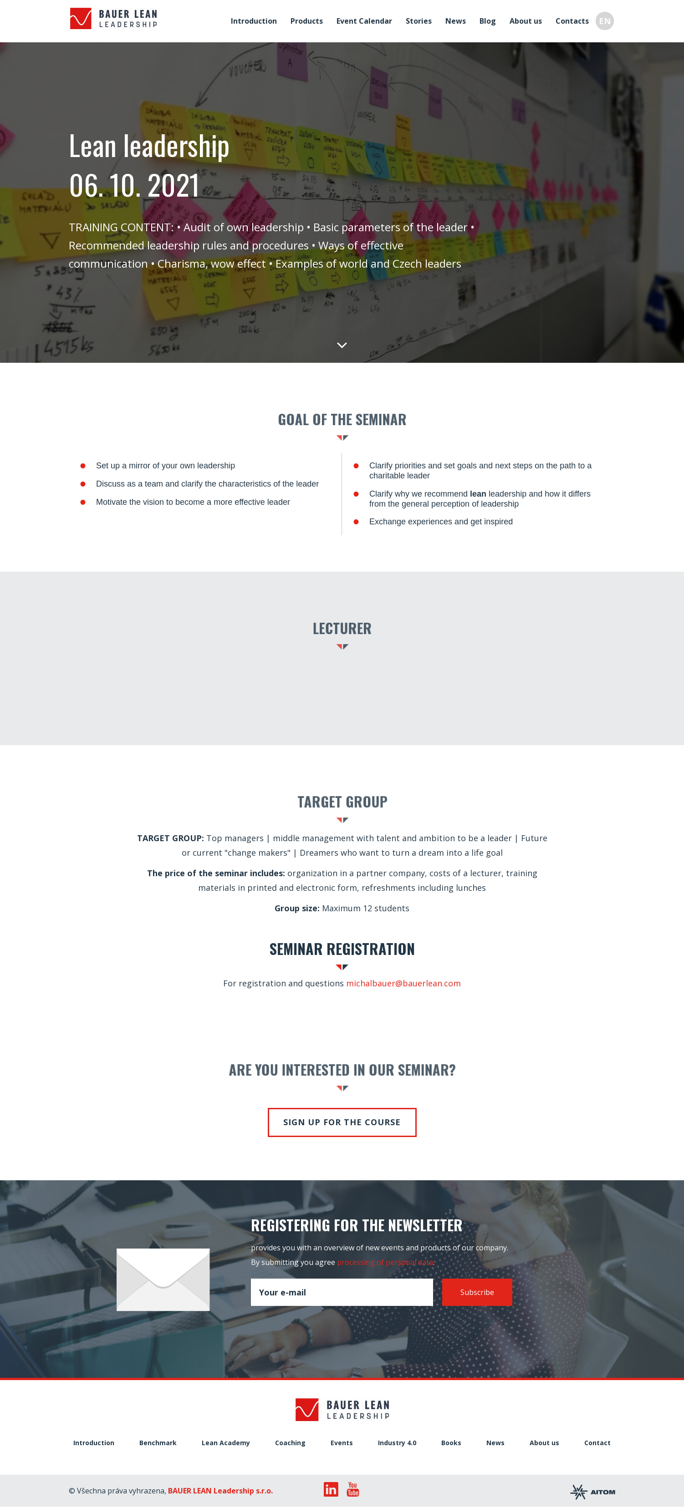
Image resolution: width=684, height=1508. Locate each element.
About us (527, 20)
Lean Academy (226, 1443)
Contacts (573, 20)
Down (342, 344)
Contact (597, 1443)
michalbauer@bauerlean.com (403, 983)
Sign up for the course (342, 1122)
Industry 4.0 (397, 1443)
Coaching (290, 1443)
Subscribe (477, 1292)
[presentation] (320, 1327)
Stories (420, 20)
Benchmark (158, 1443)
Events (342, 1443)
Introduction (255, 20)
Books (451, 1443)
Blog (489, 20)
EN (606, 20)
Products (308, 20)
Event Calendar (365, 20)
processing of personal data (385, 1262)
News (457, 20)
